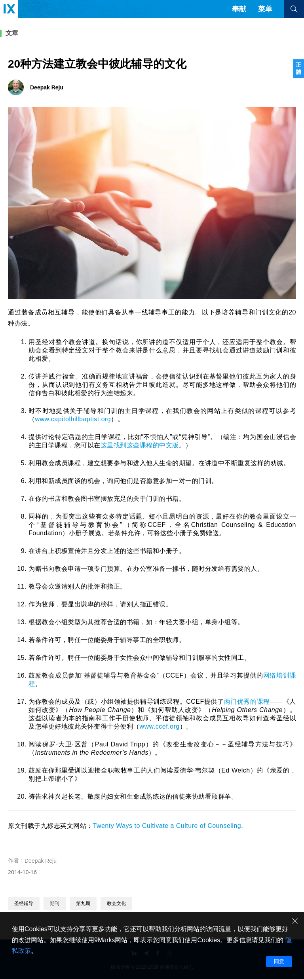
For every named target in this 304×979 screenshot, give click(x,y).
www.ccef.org (160, 726)
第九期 (83, 903)
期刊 (54, 903)
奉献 (239, 9)
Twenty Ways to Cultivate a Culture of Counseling (167, 825)
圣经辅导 (23, 903)
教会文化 (116, 903)
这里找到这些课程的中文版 (140, 445)
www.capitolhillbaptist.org (73, 419)
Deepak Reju (41, 861)
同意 (279, 961)
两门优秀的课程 (247, 701)
